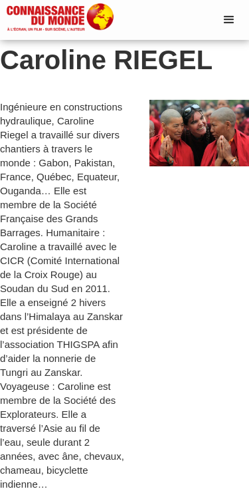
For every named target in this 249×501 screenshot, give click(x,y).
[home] (57, 18)
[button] (229, 20)
